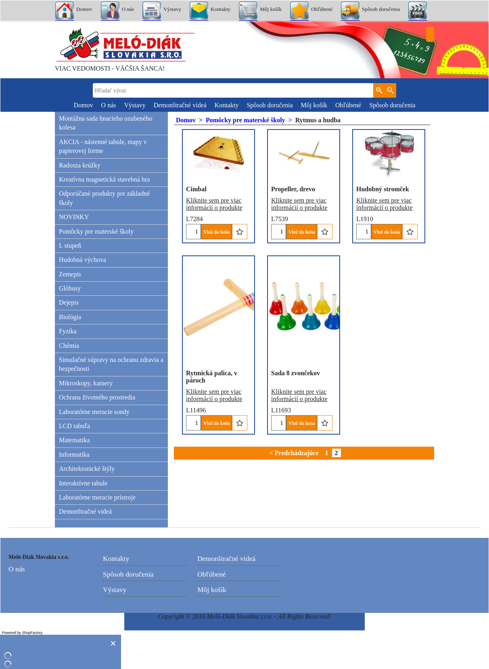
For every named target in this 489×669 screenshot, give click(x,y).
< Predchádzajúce (293, 452)
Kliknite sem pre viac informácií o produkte (214, 192)
